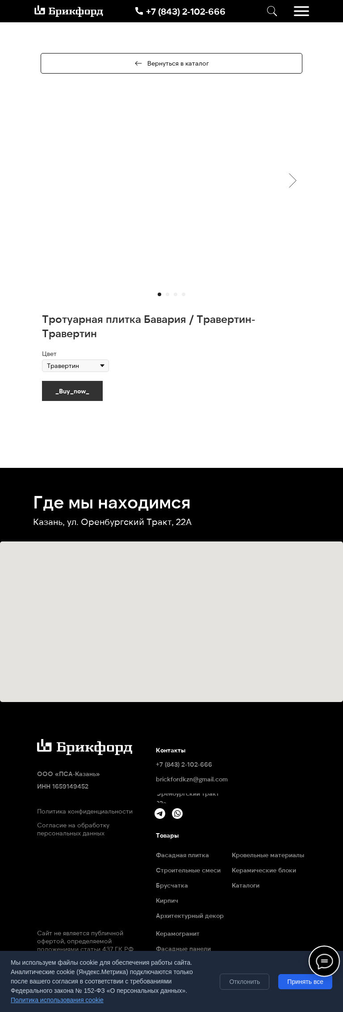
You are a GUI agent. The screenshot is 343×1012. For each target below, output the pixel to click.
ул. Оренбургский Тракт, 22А (129, 521)
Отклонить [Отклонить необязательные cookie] (244, 981)
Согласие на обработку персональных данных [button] (73, 829)
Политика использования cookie (57, 1000)
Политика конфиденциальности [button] (85, 811)
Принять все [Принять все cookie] (305, 981)
